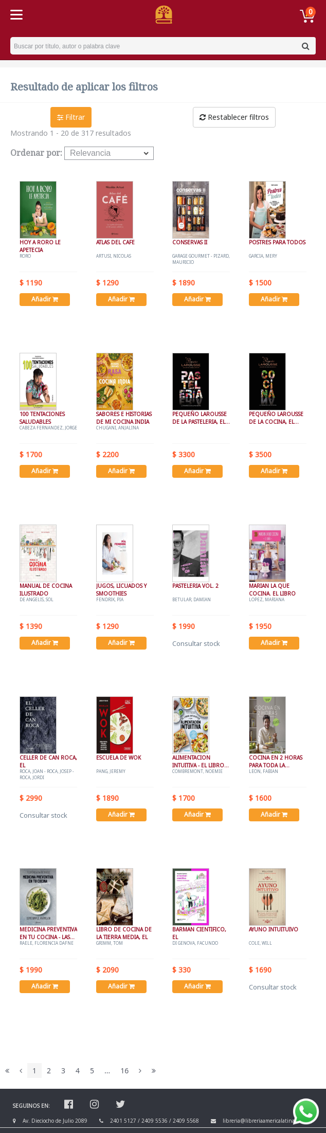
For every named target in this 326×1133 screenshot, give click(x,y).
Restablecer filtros (234, 117)
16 (124, 1070)
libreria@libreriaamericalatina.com (264, 1120)
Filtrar (71, 117)
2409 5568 (186, 1120)
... (107, 1070)
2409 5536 (154, 1120)
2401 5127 (123, 1120)
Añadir (44, 299)
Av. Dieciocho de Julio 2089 (55, 1120)
